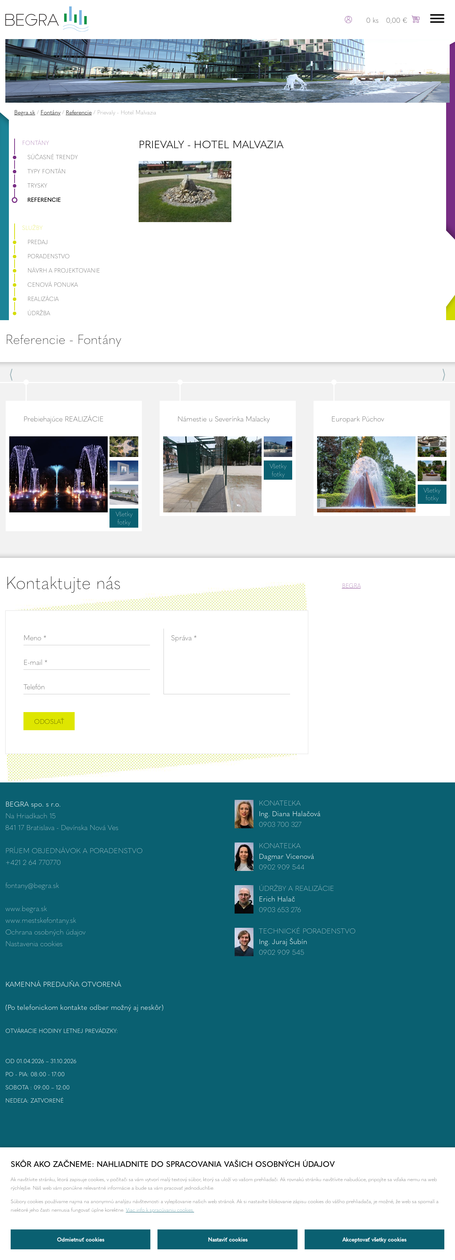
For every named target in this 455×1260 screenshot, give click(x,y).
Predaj (31, 242)
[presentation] (236, 722)
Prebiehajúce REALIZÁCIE (63, 418)
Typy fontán (40, 171)
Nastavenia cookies (34, 943)
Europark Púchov (357, 418)
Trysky (30, 185)
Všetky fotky (124, 518)
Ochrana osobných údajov (45, 931)
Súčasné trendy (46, 157)
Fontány (50, 112)
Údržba (32, 313)
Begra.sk (24, 112)
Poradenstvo (42, 256)
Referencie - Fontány (63, 338)
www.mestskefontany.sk (40, 920)
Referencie (79, 112)
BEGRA (351, 585)
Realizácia (36, 299)
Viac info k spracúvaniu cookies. (160, 1209)
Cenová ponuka (46, 284)
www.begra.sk (26, 908)
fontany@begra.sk (32, 885)
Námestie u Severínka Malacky (223, 418)
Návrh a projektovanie (57, 270)
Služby (32, 228)
